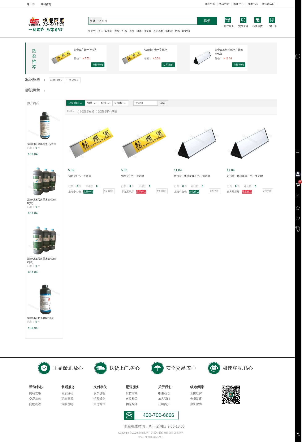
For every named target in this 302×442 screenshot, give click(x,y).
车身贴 (108, 31)
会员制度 (196, 398)
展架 (131, 31)
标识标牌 (32, 80)
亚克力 (92, 31)
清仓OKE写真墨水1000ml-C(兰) (42, 260)
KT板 (124, 31)
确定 (162, 103)
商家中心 (253, 4)
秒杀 (177, 31)
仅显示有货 (87, 111)
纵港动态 (164, 393)
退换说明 (67, 404)
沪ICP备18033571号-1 (151, 437)
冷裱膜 (147, 31)
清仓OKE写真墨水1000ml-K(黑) (42, 201)
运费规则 (99, 398)
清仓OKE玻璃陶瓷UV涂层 (41, 144)
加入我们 (164, 398)
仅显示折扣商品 (108, 111)
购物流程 (35, 404)
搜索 (207, 21)
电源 (139, 31)
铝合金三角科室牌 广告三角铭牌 (229, 51)
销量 (91, 103)
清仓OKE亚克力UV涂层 (40, 318)
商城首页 (46, 4)
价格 (105, 103)
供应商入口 (268, 4)
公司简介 (164, 404)
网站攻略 (35, 393)
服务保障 (196, 404)
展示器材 (158, 31)
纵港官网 (224, 4)
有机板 (169, 31)
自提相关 (132, 398)
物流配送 (132, 404)
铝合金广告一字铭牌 (85, 49)
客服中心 (239, 4)
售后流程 (67, 393)
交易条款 (35, 398)
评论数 (120, 103)
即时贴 (186, 31)
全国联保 (196, 393)
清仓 (100, 31)
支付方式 (99, 404)
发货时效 (132, 393)
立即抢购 (98, 64)
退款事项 (67, 398)
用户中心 (210, 4)
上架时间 (76, 103)
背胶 (117, 31)
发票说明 (99, 393)
